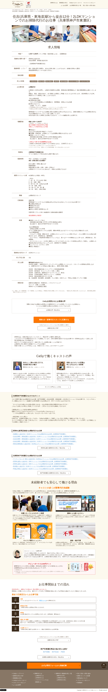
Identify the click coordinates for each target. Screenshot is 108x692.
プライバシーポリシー (83, 680)
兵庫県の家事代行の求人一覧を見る (53, 657)
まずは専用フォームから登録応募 (54, 665)
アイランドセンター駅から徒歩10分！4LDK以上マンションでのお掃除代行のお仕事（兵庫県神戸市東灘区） (46, 459)
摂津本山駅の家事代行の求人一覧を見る (53, 448)
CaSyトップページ (18, 673)
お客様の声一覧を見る (53, 310)
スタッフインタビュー (19, 682)
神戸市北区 (55, 652)
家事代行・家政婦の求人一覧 (31, 9)
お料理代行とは (39, 677)
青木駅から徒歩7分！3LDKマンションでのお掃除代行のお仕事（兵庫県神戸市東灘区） (39, 466)
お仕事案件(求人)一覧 (75, 5)
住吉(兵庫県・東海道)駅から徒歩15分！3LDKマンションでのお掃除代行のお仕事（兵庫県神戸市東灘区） (45, 441)
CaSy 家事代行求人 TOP (17, 9)
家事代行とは (54, 2)
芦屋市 (63, 652)
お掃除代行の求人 (61, 677)
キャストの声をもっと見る (53, 387)
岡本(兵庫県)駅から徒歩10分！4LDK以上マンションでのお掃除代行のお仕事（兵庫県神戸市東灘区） (43, 444)
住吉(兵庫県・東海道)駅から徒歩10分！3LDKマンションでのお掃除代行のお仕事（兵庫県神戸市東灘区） (45, 436)
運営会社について (82, 678)
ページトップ (103, 666)
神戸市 (45, 9)
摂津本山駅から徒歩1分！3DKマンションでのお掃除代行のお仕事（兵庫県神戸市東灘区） (40, 464)
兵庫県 (40, 9)
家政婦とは (38, 682)
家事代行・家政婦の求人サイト (18, 4)
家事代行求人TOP (53, 328)
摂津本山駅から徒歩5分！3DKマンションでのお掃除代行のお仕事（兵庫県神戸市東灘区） (40, 461)
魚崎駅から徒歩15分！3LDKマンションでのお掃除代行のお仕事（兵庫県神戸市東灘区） (40, 434)
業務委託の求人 (63, 2)
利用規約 (79, 682)
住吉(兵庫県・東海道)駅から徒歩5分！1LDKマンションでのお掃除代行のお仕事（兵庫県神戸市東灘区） (44, 439)
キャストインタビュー (89, 2)
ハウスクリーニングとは (41, 680)
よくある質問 (64, 5)
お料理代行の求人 (61, 680)
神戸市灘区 (46, 652)
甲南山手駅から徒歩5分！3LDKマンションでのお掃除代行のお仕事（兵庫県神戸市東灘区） (41, 469)
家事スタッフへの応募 (83, 675)
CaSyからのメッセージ (75, 2)
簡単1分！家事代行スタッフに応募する (54, 320)
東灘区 (49, 9)
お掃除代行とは (39, 675)
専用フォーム (42, 600)
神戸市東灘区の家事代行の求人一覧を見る (53, 473)
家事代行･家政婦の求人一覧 (64, 673)
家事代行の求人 (61, 675)
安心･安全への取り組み (89, 5)
